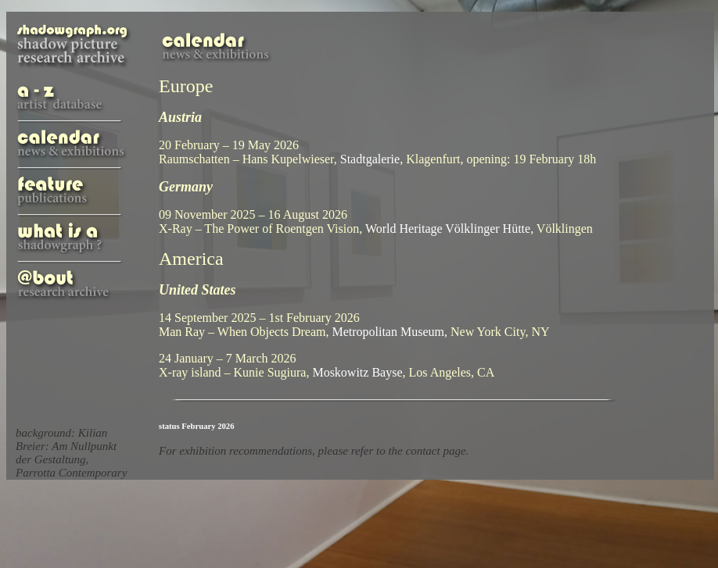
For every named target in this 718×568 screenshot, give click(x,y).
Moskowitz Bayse (357, 372)
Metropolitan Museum (388, 331)
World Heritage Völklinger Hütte (447, 228)
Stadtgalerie (370, 159)
